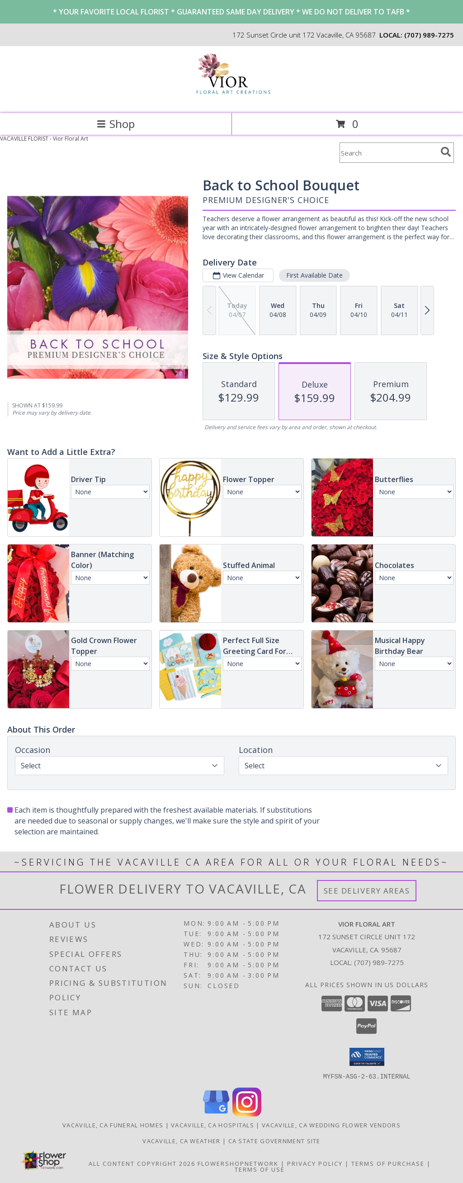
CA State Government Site (274, 1140)
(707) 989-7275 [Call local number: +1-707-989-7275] (429, 34)
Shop (116, 123)
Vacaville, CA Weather (181, 1140)
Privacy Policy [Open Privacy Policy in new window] (315, 1163)
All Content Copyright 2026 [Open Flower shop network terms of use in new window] (142, 1163)
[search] (446, 152)
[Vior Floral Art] (231, 100)
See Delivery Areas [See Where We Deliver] (367, 890)
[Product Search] (388, 152)
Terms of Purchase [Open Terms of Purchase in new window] (388, 1163)
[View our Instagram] (246, 1113)
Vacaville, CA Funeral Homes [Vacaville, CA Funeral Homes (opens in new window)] (112, 1125)
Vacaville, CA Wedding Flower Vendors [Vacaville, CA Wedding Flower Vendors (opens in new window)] (331, 1125)
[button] (367, 1057)
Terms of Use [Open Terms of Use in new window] (260, 1169)
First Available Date (314, 275)
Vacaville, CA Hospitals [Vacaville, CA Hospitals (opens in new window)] (212, 1125)
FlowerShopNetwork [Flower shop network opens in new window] (238, 1163)
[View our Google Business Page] (216, 1113)
